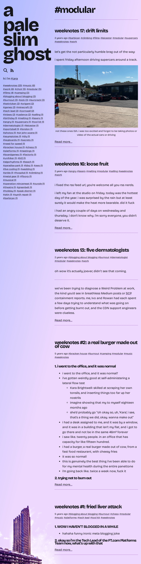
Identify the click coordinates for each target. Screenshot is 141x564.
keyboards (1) (12, 140)
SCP (129, 293)
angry (73, 171)
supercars (132, 38)
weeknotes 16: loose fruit (81, 164)
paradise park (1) (14, 165)
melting (92, 171)
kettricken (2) (12, 103)
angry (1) (9, 121)
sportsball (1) (12, 129)
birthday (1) (11, 118)
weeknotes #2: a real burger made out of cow (96, 344)
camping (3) (22, 92)
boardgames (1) (13, 154)
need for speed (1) (15, 143)
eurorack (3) (38, 100)
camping (106, 353)
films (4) (9, 92)
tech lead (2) (12, 110)
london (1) (27, 129)
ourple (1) (39, 183)
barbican (75, 38)
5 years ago (61, 353)
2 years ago (61, 38)
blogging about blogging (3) (20, 96)
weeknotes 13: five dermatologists (92, 250)
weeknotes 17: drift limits (81, 31)
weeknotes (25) (13, 85)
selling (114, 171)
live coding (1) (12, 169)
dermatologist (120, 257)
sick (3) (24, 100)
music (128, 353)
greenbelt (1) (25, 187)
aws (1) (39, 165)
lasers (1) (38, 118)
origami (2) (28, 103)
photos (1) (10, 132)
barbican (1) (11, 198)
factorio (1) (30, 154)
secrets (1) (28, 140)
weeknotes (62, 41)
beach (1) (29, 161)
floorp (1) (27, 176)
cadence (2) (24, 114)
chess (115, 514)
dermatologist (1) (14, 125)
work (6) (9, 89)
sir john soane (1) (27, 132)
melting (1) (25, 118)
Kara (14, 78)
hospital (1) (22, 172)
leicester (107, 38)
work (74, 41)
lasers (82, 171)
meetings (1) (28, 150)
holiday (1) (10, 190)
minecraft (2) (25, 107)
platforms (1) (12, 150)
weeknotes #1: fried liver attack (88, 507)
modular (119, 38)
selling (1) (38, 114)
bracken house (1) (15, 147)
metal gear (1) (12, 176)
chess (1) (32, 147)
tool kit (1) (38, 121)
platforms (71, 517)
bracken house (78, 353)
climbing (87, 38)
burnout (104, 257)
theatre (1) (10, 187)
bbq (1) (29, 165)
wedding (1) (28, 169)
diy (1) (27, 136)
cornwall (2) (27, 110)
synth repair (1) (23, 194)
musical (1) (10, 180)
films (97, 38)
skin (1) (8, 194)
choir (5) (21, 89)
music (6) (30, 85)
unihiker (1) (11, 158)
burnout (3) (11, 100)
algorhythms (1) (13, 161)
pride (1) (9, 172)
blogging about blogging (83, 257)
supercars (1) (23, 121)
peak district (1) (26, 190)
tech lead (84, 517)
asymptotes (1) (13, 136)
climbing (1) (36, 172)
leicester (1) (32, 125)
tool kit (96, 517)
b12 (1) (22, 158)
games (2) (10, 107)
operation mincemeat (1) (18, 183)
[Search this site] (5, 70)
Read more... (63, 142)
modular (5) (34, 89)
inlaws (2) (10, 114)
